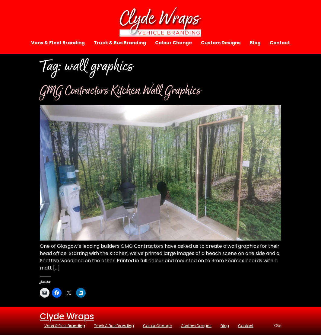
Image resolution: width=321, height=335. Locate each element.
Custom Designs (221, 43)
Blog (255, 43)
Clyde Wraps (67, 316)
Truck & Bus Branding (120, 43)
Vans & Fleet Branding (58, 43)
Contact (280, 43)
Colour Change (173, 43)
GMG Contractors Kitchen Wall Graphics (120, 91)
